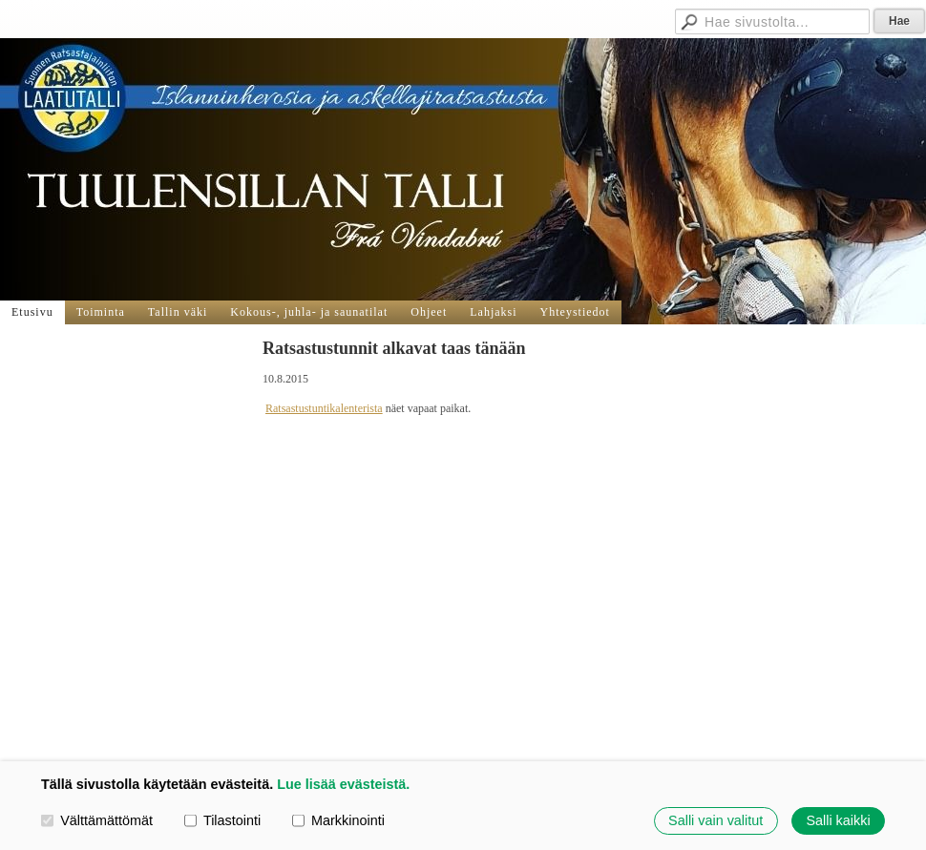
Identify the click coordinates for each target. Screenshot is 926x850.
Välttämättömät (97, 820)
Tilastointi (222, 820)
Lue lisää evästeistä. (343, 784)
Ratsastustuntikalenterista (324, 408)
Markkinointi (338, 820)
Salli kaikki (838, 820)
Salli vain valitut (715, 820)
